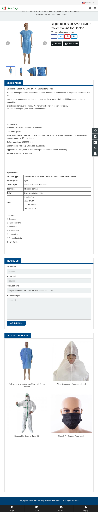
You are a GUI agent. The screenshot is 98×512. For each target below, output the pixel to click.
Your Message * (13, 297)
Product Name (13, 288)
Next (45, 46)
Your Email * (12, 278)
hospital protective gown (64, 34)
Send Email (71, 46)
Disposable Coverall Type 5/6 (26, 437)
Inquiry (56, 46)
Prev (8, 46)
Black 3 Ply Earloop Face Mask (71, 437)
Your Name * (12, 269)
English (88, 3)
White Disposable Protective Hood (71, 385)
